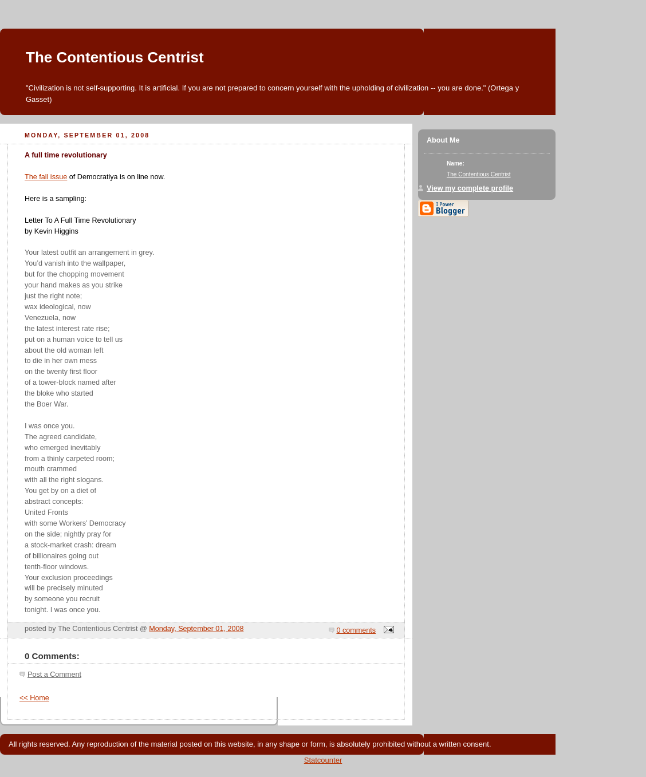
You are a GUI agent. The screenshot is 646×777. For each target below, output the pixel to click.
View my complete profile (470, 188)
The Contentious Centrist (115, 57)
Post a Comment (54, 674)
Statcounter (323, 760)
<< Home (34, 698)
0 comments (356, 630)
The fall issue (46, 177)
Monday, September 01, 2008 (196, 629)
